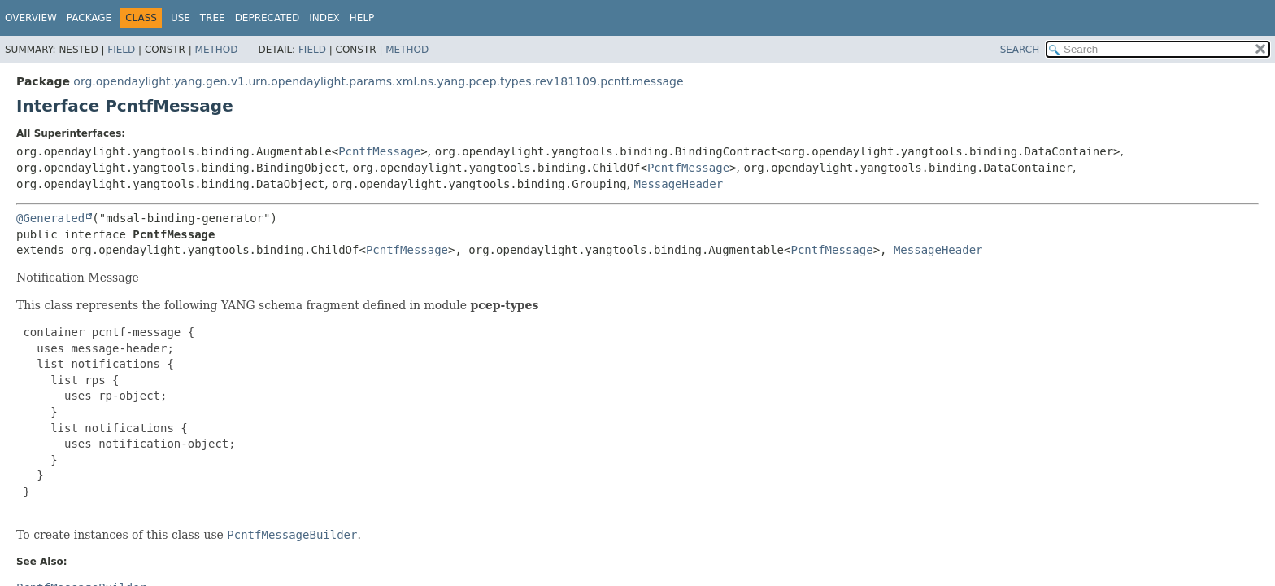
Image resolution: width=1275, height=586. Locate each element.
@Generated (50, 218)
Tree (212, 18)
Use (180, 18)
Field (121, 49)
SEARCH (1020, 49)
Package (89, 18)
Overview (31, 18)
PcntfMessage (379, 151)
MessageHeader (679, 183)
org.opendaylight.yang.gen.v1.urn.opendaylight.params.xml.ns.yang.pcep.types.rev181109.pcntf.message (378, 81)
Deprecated (267, 18)
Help (362, 18)
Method (216, 49)
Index (324, 18)
